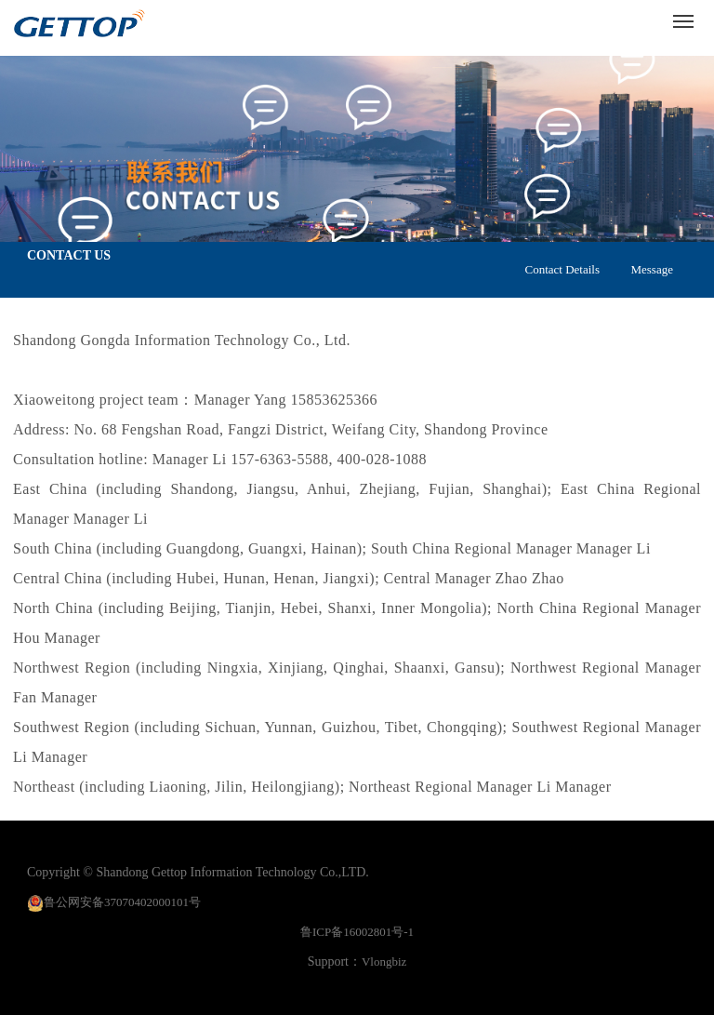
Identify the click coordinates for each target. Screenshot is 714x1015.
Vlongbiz (384, 961)
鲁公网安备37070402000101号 (122, 902)
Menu (686, 14)
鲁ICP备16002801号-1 (357, 932)
